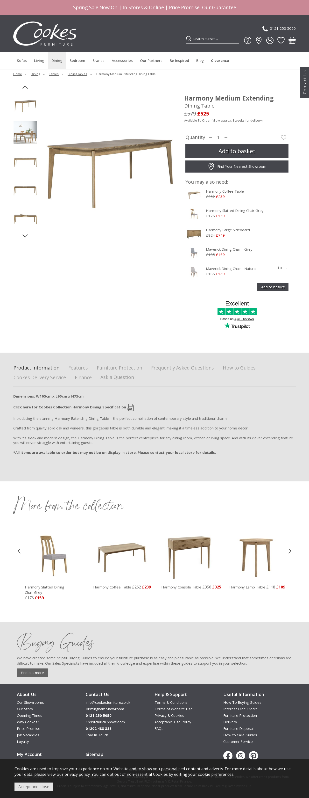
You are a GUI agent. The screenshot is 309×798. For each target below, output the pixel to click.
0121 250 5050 (279, 28)
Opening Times (29, 715)
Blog (200, 60)
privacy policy (77, 774)
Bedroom (77, 60)
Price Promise (28, 728)
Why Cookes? (28, 721)
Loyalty (23, 741)
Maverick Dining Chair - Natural (231, 268)
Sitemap (94, 754)
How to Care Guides (240, 735)
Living (39, 60)
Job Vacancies (28, 735)
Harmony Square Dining (47, 590)
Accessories (122, 60)
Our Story (25, 708)
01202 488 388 (99, 728)
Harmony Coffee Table (225, 191)
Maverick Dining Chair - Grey (229, 249)
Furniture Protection (119, 368)
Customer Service (238, 741)
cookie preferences (215, 774)
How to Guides (239, 368)
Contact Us (305, 82)
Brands (98, 60)
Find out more (32, 672)
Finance (83, 378)
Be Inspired (179, 60)
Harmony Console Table (243, 587)
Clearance (220, 60)
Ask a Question (117, 377)
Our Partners (151, 60)
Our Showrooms (30, 702)
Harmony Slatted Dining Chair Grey (235, 210)
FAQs (158, 728)
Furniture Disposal (238, 728)
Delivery (230, 721)
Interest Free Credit (240, 708)
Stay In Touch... (98, 735)
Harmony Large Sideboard (228, 229)
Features (78, 368)
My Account (29, 754)
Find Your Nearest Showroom (237, 166)
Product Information (36, 368)
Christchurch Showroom (105, 721)
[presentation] (19, 551)
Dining (56, 60)
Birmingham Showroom (105, 708)
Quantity (195, 137)
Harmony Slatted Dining (115, 590)
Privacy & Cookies (169, 715)
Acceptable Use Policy (172, 721)
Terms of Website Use (173, 708)
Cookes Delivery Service (40, 378)
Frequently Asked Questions (182, 368)
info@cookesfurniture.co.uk (108, 702)
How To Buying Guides (242, 702)
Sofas (22, 60)
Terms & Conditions (171, 702)
